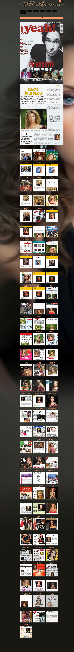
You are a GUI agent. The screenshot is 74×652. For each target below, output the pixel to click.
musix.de (26, 177)
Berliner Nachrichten (52, 393)
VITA (54, 10)
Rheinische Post (52, 439)
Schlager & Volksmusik (39, 393)
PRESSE (48, 10)
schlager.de (39, 439)
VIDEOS (36, 10)
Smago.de (26, 162)
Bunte (26, 516)
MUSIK (29, 10)
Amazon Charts (39, 239)
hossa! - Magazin (26, 239)
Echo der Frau (26, 316)
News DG (26, 362)
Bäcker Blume (51, 547)
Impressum (41, 648)
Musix (26, 408)
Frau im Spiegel (39, 331)
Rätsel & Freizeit (52, 362)
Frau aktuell (26, 331)
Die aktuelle (39, 316)
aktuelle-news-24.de (26, 562)
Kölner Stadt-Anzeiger (39, 485)
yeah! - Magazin (39, 208)
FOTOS (42, 10)
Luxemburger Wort (51, 470)
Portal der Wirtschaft (26, 393)
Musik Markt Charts (26, 470)
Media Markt (39, 562)
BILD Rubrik (39, 593)
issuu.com (52, 485)
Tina (26, 439)
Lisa (26, 485)
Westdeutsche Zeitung (52, 408)
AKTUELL (23, 10)
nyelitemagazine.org (26, 593)
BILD (52, 593)
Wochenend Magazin (39, 408)
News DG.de (26, 208)
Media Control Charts (39, 470)
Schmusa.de (39, 254)
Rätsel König (39, 362)
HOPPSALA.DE (26, 624)
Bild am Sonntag (26, 547)
